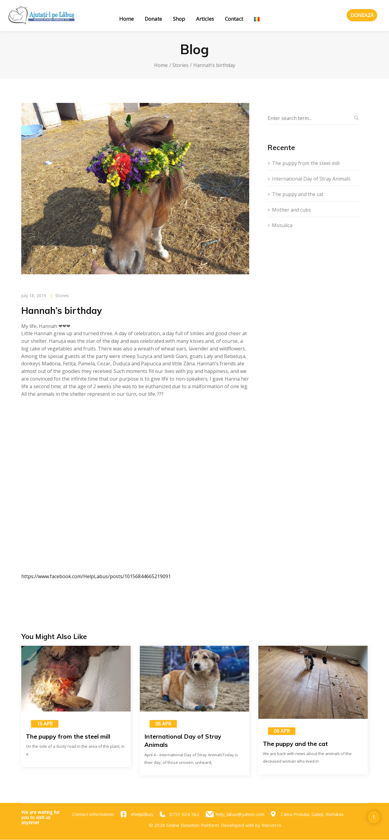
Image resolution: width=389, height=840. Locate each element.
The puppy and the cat (297, 194)
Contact (234, 18)
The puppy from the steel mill (305, 163)
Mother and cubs (291, 209)
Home (126, 18)
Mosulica (282, 225)
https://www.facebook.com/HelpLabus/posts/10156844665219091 (96, 576)
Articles (205, 18)
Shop (179, 18)
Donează (362, 15)
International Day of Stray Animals (311, 178)
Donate (153, 18)
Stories (180, 65)
